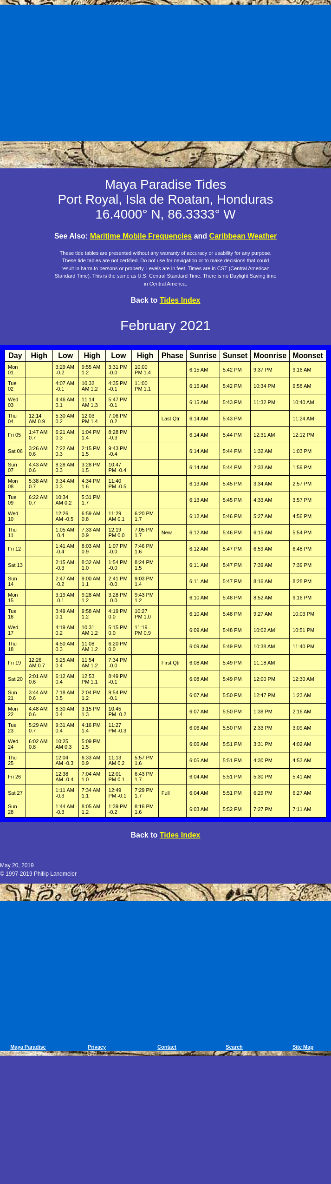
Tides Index (180, 300)
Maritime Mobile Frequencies (141, 236)
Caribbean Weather (243, 236)
